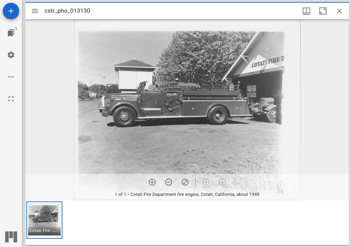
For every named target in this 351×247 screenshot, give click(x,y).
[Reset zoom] (185, 182)
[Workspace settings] (11, 55)
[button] (44, 220)
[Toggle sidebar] (35, 11)
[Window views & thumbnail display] (306, 11)
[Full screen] (11, 99)
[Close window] (339, 11)
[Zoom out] (168, 182)
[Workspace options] (11, 77)
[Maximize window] (323, 11)
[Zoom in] (152, 182)
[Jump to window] (11, 33)
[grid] (187, 222)
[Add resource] (11, 11)
